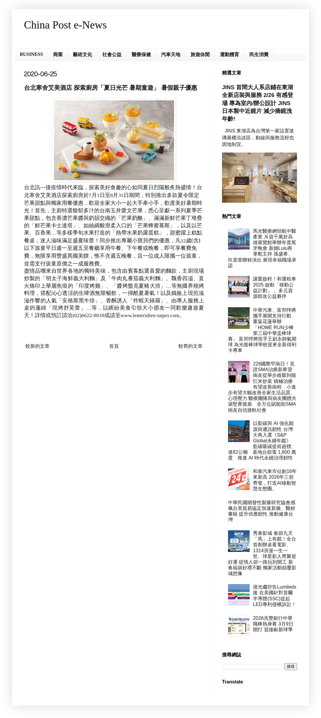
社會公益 (112, 54)
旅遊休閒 (200, 54)
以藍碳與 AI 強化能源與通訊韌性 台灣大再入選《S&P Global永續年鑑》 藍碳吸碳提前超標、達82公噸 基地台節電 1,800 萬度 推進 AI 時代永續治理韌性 (262, 440)
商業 (58, 54)
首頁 (114, 346)
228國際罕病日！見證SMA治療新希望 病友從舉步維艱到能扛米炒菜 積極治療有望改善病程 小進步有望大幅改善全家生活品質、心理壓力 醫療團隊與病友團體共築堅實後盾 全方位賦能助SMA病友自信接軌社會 (262, 387)
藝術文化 (82, 54)
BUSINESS (31, 54)
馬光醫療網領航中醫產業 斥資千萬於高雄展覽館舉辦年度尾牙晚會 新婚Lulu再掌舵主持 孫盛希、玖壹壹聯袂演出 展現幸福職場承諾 (262, 248)
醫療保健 (141, 54)
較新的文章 (38, 346)
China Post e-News (65, 25)
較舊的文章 (190, 346)
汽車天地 (170, 54)
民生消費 (258, 54)
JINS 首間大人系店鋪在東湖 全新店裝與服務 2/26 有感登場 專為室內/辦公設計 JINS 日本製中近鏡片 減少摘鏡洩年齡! (257, 103)
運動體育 (229, 54)
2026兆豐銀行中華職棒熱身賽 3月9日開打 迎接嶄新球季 (273, 624)
